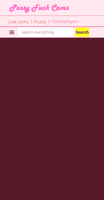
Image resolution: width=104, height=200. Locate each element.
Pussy (40, 21)
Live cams (18, 21)
